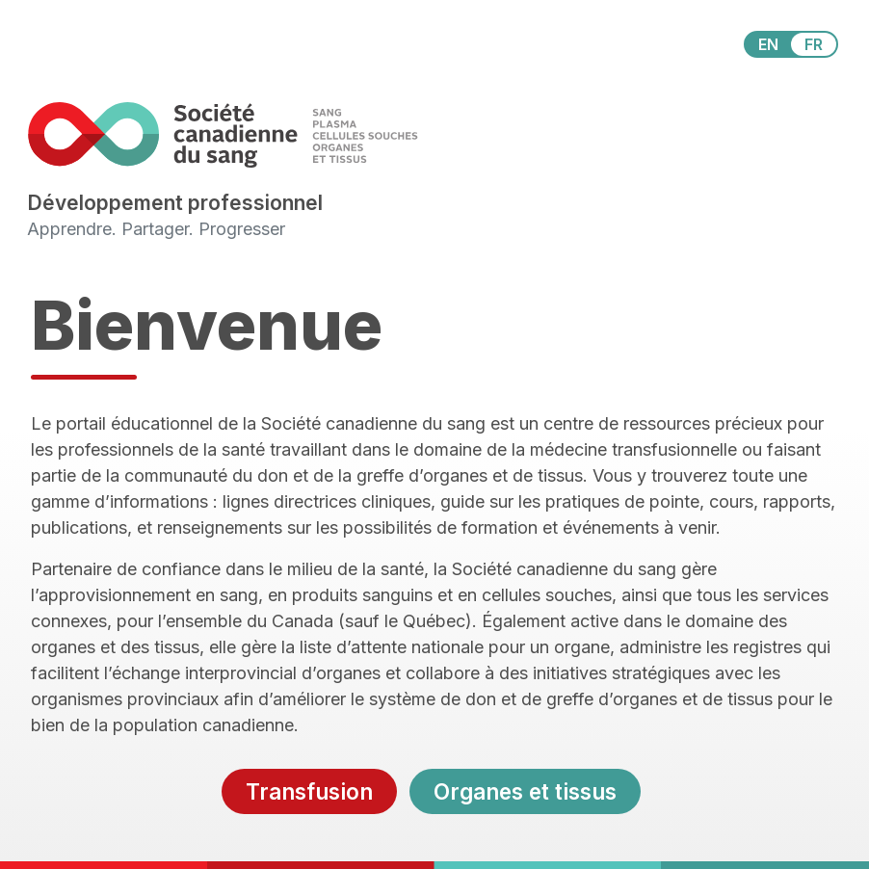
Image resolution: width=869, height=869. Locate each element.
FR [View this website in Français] (813, 44)
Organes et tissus (525, 791)
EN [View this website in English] (768, 44)
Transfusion (309, 791)
